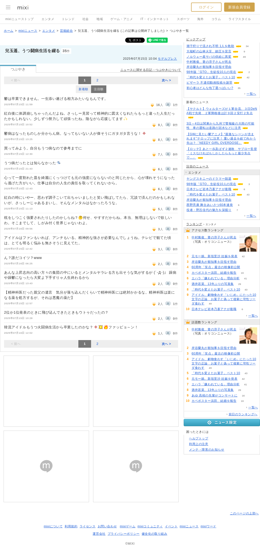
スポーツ (183, 19)
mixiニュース (27, 31)
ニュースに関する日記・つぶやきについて (150, 70)
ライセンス (88, 526)
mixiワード (208, 526)
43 (248, 194)
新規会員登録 (239, 7)
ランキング (194, 224)
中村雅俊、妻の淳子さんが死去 (208, 62)
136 (237, 61)
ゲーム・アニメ (121, 19)
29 (239, 284)
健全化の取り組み (154, 534)
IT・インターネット (154, 19)
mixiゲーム (128, 526)
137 (197, 246)
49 (244, 56)
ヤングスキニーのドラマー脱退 (208, 178)
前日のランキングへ (243, 414)
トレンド (68, 19)
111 (237, 67)
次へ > (166, 80)
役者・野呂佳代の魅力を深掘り (208, 210)
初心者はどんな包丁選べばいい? (209, 88)
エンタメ (47, 19)
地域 (99, 19)
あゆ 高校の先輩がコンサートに (214, 395)
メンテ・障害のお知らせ (206, 449)
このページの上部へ (244, 513)
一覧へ (251, 94)
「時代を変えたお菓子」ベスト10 (210, 77)
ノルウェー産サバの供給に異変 (208, 56)
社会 (85, 19)
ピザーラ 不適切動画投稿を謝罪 (209, 82)
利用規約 (71, 526)
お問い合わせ (107, 526)
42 (248, 77)
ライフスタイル (239, 19)
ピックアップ (196, 39)
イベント (171, 526)
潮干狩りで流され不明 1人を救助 (210, 46)
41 (245, 278)
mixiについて (53, 526)
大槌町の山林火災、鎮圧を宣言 (208, 51)
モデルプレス (167, 58)
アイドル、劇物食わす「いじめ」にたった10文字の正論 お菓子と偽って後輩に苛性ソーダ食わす (224, 299)
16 (242, 272)
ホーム (8, 31)
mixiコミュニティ (150, 526)
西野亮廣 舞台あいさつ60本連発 (209, 205)
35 (239, 88)
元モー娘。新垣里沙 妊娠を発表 (214, 256)
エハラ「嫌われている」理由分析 (216, 278)
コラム (216, 19)
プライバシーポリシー (124, 534)
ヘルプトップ (198, 438)
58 (245, 267)
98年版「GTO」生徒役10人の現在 (211, 72)
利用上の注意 (198, 444)
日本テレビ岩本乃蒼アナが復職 (208, 189)
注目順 (99, 89)
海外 (200, 19)
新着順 (83, 89)
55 (245, 82)
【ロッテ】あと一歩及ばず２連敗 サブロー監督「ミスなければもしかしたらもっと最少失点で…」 (221, 153)
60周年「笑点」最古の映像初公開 (216, 267)
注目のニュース (197, 166)
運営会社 (99, 534)
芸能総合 (66, 31)
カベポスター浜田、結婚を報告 (214, 272)
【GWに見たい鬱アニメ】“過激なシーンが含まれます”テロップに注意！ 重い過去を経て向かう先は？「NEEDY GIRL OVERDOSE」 (221, 138)
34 (247, 46)
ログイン (206, 7)
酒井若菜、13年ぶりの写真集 (213, 284)
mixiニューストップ (19, 19)
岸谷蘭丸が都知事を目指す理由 (208, 67)
